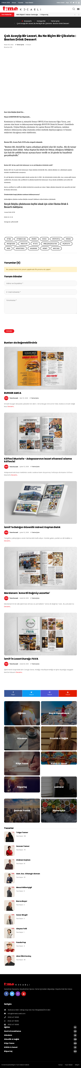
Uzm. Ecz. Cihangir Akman (28, 873)
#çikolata (66, 244)
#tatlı (35, 244)
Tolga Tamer (22, 832)
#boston (24, 244)
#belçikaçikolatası (50, 244)
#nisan (68, 239)
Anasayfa (28, 21)
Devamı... (11, 406)
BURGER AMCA (12, 393)
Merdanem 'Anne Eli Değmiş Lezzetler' (27, 593)
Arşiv (67, 2)
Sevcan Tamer (23, 846)
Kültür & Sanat (40, 1047)
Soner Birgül (21, 915)
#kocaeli (56, 248)
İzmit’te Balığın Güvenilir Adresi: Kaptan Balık (32, 527)
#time (9, 239)
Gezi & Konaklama (40, 1031)
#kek (8, 248)
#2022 (44, 239)
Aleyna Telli (21, 928)
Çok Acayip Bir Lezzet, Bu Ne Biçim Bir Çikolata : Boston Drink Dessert (43, 23)
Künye (14, 2)
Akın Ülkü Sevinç (23, 956)
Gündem (40, 1035)
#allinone (33, 248)
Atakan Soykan (23, 860)
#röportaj (56, 239)
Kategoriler (41, 21)
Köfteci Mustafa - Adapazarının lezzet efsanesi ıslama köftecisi (38, 460)
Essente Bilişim (10, 1065)
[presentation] (20, 322)
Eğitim (40, 1027)
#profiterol (20, 248)
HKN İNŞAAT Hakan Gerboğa (32, 15)
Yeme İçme (55, 21)
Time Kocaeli (13, 398)
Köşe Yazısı (40, 1043)
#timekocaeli (21, 239)
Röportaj (40, 1051)
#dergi (34, 239)
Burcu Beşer (21, 901)
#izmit (45, 248)
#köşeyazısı (11, 244)
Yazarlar (20, 2)
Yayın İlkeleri (29, 2)
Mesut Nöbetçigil (24, 887)
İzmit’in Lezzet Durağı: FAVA (21, 658)
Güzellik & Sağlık (40, 1039)
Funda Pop (21, 942)
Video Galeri (60, 2)
